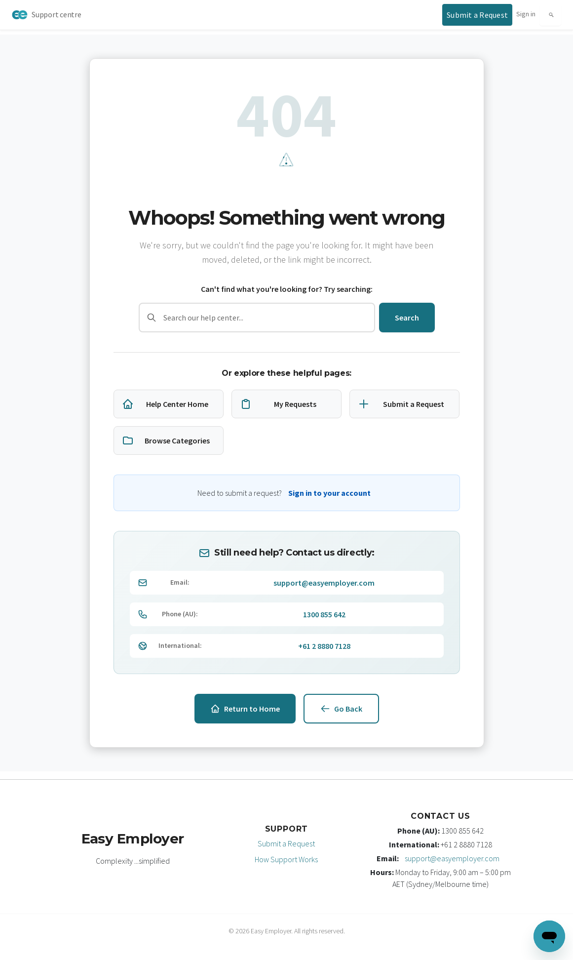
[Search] (550, 15)
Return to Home (245, 709)
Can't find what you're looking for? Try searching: (287, 289)
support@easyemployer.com (324, 583)
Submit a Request (286, 843)
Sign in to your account (329, 493)
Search (407, 317)
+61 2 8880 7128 (324, 646)
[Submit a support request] (477, 15)
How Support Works (286, 859)
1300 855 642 (324, 614)
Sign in (525, 13)
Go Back (341, 709)
